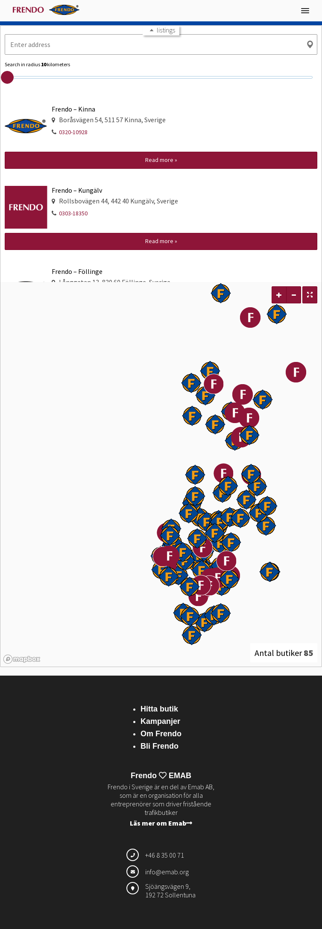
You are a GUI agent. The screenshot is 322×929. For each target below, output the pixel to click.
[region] (161, 474)
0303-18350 (73, 213)
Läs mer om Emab (161, 823)
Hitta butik (159, 709)
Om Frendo (161, 733)
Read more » (161, 160)
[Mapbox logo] (22, 659)
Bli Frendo (160, 746)
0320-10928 (73, 132)
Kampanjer (160, 721)
